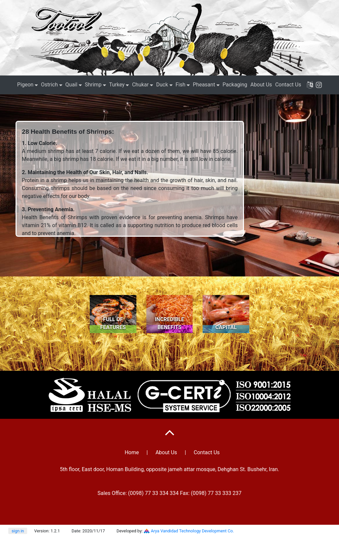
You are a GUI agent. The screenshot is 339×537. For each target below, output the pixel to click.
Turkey (116, 84)
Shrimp (93, 84)
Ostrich (49, 84)
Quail (71, 84)
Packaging (234, 84)
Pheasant (204, 84)
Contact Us (288, 84)
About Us (261, 84)
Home (131, 452)
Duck (162, 84)
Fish (180, 84)
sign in (18, 530)
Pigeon (25, 84)
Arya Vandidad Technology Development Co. (192, 530)
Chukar (140, 84)
